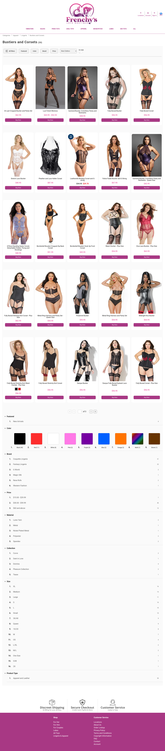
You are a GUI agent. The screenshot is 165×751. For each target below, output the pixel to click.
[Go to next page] (91, 411)
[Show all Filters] (10, 51)
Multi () (137, 447)
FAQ (95, 739)
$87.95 (50, 183)
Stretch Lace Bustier (18, 179)
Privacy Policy (99, 730)
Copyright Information (102, 736)
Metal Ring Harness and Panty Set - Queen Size (50, 317)
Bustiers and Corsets (37, 35)
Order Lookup (99, 728)
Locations (98, 722)
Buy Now (18, 120)
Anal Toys (70, 29)
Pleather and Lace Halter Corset (50, 179)
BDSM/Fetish (98, 29)
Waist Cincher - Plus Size (115, 246)
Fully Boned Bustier (115, 111)
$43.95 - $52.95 (50, 115)
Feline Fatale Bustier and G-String (114, 179)
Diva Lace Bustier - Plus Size (146, 246)
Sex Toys (123, 29)
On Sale (81, 51)
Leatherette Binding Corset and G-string (82, 179)
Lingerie (24, 35)
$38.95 (82, 116)
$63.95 (147, 251)
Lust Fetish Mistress (50, 111)
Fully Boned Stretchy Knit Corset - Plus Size (18, 317)
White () (53, 447)
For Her (56, 722)
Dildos (42, 29)
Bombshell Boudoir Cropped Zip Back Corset (50, 247)
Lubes (111, 29)
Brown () (154, 447)
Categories (6, 35)
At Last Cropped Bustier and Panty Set (18, 111)
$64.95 (147, 320)
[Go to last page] (95, 411)
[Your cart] (160, 14)
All (134, 29)
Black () (20, 447)
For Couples (58, 728)
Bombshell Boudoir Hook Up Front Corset (82, 247)
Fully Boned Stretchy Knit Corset (50, 383)
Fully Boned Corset (147, 111)
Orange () (120, 447)
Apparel (84, 29)
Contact (97, 741)
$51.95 (50, 252)
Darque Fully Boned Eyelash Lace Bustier (115, 384)
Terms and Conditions (103, 733)
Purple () (87, 447)
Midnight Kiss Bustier (147, 316)
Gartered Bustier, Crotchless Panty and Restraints (82, 112)
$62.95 (18, 115)
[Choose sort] (68, 51)
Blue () (104, 447)
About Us (97, 725)
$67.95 (114, 183)
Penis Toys (56, 29)
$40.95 (18, 183)
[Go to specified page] (80, 411)
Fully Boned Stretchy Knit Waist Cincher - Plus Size (18, 384)
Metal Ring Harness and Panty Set (114, 316)
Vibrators (30, 29)
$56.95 (114, 115)
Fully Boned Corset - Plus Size (147, 383)
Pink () (70, 447)
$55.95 (82, 320)
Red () (36, 447)
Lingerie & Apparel (60, 736)
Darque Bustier (82, 383)
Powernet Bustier (82, 316)
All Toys (56, 733)
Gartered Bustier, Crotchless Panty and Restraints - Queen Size (147, 179)
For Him (56, 725)
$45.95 (82, 252)
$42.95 (147, 184)
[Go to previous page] (74, 411)
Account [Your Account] (97, 744)
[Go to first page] (70, 411)
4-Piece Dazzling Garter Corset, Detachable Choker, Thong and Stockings (18, 248)
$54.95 (114, 251)
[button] (16, 389)
